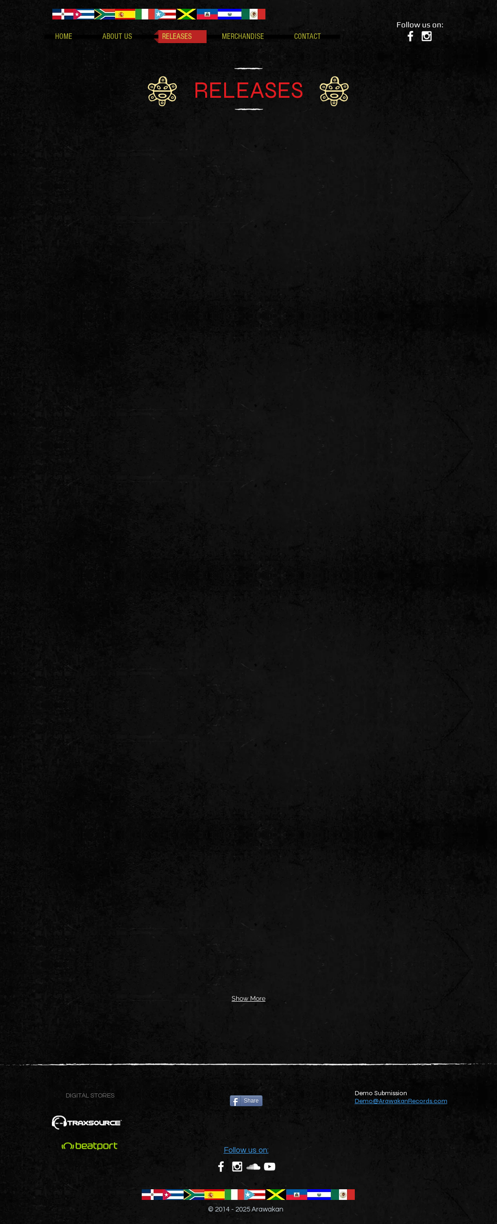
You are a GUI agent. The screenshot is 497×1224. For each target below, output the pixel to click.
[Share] (246, 1100)
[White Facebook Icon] (410, 36)
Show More (248, 998)
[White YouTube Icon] (270, 1167)
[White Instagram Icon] (427, 36)
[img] (87, 178)
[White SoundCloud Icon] (253, 1167)
